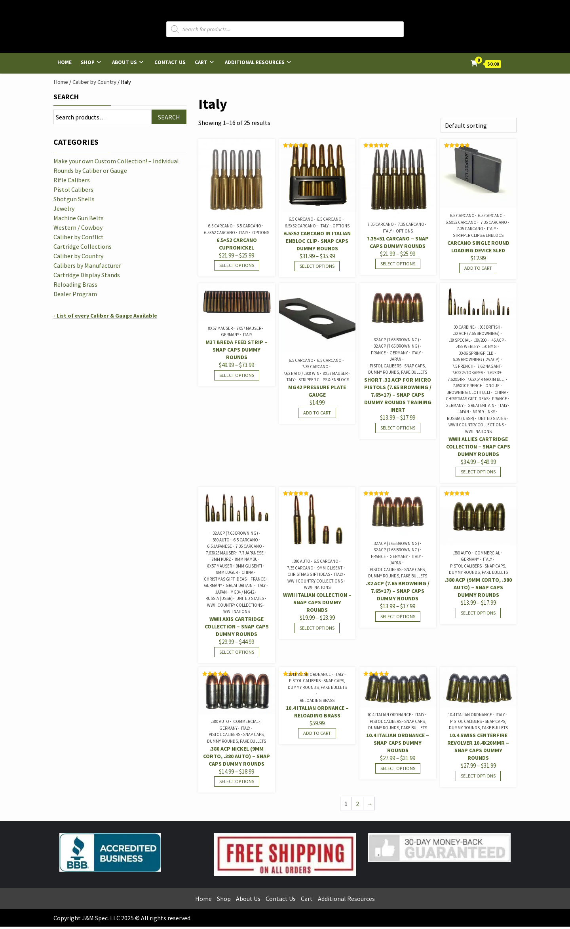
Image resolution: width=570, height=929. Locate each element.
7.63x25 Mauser (221, 553)
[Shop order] (479, 125)
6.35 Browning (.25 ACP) (476, 359)
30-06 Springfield (476, 353)
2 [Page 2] (357, 804)
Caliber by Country (94, 81)
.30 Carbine (463, 327)
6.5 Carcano (220, 226)
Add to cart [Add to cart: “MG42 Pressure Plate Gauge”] (317, 413)
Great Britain (480, 405)
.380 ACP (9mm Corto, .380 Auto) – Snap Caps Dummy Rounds (478, 587)
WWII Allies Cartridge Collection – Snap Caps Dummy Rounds (478, 446)
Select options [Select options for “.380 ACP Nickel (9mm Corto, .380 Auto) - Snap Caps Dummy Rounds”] (236, 781)
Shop (88, 62)
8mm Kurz (221, 559)
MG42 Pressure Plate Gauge (317, 391)
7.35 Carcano (380, 224)
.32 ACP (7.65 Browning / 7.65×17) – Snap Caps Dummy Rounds (397, 591)
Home (64, 62)
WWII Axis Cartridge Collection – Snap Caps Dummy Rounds (237, 626)
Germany (230, 334)
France (378, 353)
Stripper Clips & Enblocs (478, 235)
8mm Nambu (246, 559)
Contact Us (170, 62)
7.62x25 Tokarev (467, 372)
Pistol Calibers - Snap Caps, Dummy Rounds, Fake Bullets (397, 369)
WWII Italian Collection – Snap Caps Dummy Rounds (317, 602)
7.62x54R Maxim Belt (486, 379)
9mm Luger (227, 572)
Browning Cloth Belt (468, 392)
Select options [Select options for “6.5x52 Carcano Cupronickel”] (236, 265)
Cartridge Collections (82, 246)
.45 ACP (497, 340)
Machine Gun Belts (78, 218)
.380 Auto (220, 540)
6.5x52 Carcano (219, 232)
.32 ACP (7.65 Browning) (395, 339)
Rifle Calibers (71, 180)
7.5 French (462, 366)
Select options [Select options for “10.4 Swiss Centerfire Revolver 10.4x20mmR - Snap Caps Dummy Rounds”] (478, 776)
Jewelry (63, 208)
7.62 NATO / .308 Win (301, 373)
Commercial (487, 553)
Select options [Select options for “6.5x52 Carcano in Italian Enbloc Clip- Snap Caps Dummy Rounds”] (317, 266)
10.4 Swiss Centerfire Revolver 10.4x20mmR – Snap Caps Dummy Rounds (478, 746)
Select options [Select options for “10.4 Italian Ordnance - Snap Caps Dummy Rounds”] (397, 768)
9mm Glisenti (249, 566)
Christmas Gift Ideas (467, 398)
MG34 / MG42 (242, 592)
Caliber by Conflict (78, 237)
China (500, 392)
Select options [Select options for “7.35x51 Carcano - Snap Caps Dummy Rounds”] (397, 264)
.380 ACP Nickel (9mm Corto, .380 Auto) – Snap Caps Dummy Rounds (236, 756)
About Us (124, 62)
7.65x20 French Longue (476, 385)
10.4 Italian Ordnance (309, 674)
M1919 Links (484, 411)
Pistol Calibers (73, 189)
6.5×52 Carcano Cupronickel (237, 244)
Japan (395, 359)
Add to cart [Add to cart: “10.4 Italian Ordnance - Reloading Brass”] (317, 733)
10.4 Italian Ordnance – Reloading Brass (317, 711)
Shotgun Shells (74, 199)
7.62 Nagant (489, 366)
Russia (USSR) (460, 418)
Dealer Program (75, 294)
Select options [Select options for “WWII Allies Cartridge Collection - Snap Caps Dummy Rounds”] (478, 472)
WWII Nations (478, 431)
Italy (243, 232)
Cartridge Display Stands (86, 275)
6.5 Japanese (219, 546)
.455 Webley (467, 346)
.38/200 (480, 340)
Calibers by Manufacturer (87, 265)
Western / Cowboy (78, 227)
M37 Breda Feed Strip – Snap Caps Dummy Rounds (236, 350)
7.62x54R (456, 379)
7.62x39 (494, 372)
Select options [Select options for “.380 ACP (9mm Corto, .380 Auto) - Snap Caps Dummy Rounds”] (478, 613)
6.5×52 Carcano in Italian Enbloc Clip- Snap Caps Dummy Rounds (317, 241)
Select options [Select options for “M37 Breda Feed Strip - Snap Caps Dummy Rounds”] (236, 375)
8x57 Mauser (220, 328)
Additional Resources (255, 62)
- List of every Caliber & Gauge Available (105, 315)
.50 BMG (489, 346)
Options (260, 232)
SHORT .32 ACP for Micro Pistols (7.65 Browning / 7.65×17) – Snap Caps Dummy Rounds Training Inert (397, 394)
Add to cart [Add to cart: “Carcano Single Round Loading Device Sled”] (478, 268)
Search (66, 96)
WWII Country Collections (476, 425)
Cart (201, 62)
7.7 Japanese (251, 553)
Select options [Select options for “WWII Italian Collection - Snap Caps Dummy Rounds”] (317, 628)
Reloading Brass (317, 700)
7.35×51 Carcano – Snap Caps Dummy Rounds (398, 242)
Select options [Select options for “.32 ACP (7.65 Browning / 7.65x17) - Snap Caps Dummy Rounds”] (397, 616)
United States (492, 418)
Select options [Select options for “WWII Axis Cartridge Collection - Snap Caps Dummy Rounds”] (236, 652)
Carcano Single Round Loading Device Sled (478, 246)
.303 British (489, 327)
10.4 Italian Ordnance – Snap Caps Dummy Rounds (397, 743)
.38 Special (459, 340)
